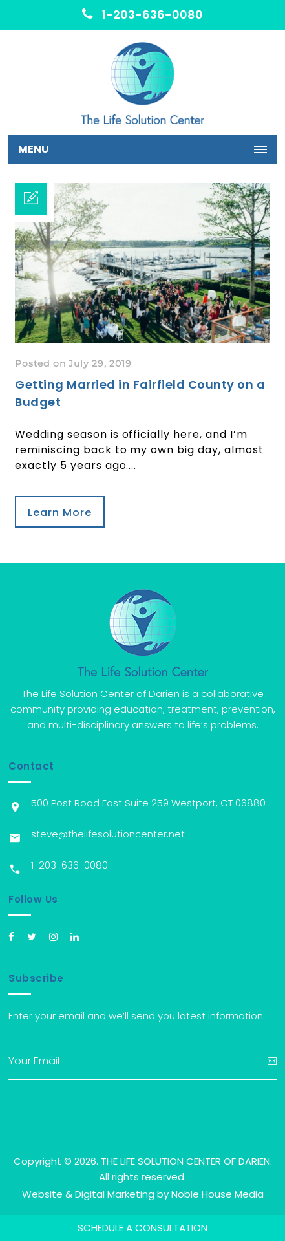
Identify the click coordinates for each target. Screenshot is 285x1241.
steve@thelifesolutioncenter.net (108, 834)
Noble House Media (217, 1194)
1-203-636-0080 (142, 14)
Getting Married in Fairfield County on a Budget (140, 393)
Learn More (60, 512)
